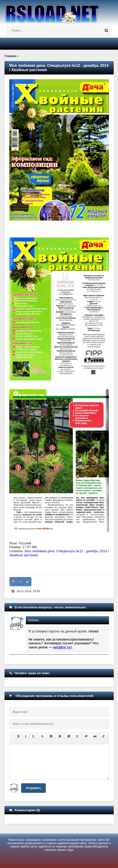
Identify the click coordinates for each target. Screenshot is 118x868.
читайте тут (62, 647)
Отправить (33, 788)
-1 (20, 581)
